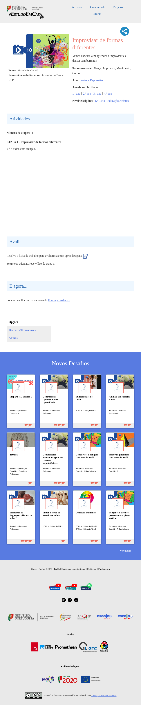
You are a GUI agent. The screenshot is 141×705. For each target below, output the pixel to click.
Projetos (118, 7)
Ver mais (125, 550)
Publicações (104, 569)
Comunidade (97, 7)
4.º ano (108, 93)
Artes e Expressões (92, 80)
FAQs (57, 569)
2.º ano (87, 93)
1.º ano (76, 93)
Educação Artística (118, 100)
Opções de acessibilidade (73, 569)
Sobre (34, 569)
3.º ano (97, 93)
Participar (92, 569)
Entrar (97, 13)
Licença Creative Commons (104, 695)
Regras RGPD (45, 569)
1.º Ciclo (100, 100)
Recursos (76, 7)
